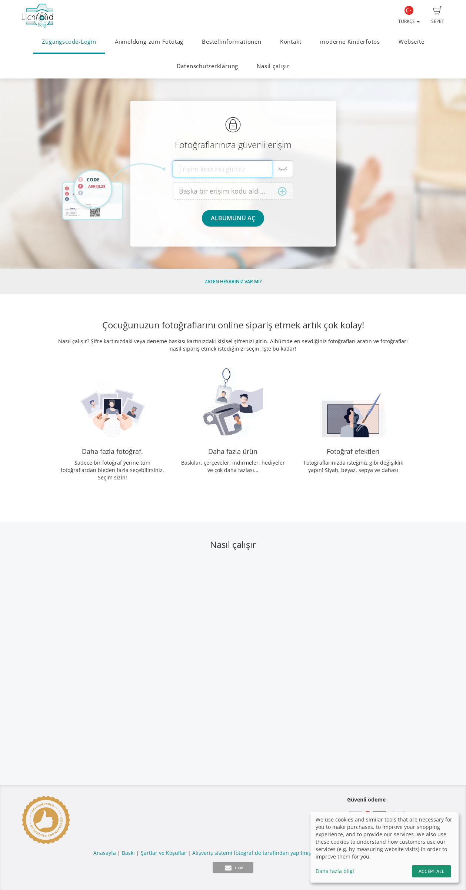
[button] (233, 867)
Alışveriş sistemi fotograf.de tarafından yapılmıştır (254, 852)
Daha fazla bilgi (335, 870)
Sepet (437, 15)
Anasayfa (104, 852)
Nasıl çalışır (273, 66)
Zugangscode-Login (69, 42)
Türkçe (409, 15)
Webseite (411, 42)
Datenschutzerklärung (207, 66)
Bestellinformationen (231, 42)
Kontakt (291, 42)
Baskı (128, 852)
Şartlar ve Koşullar (163, 852)
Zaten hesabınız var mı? (233, 281)
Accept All (432, 871)
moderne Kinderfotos (350, 42)
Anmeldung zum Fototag (149, 42)
